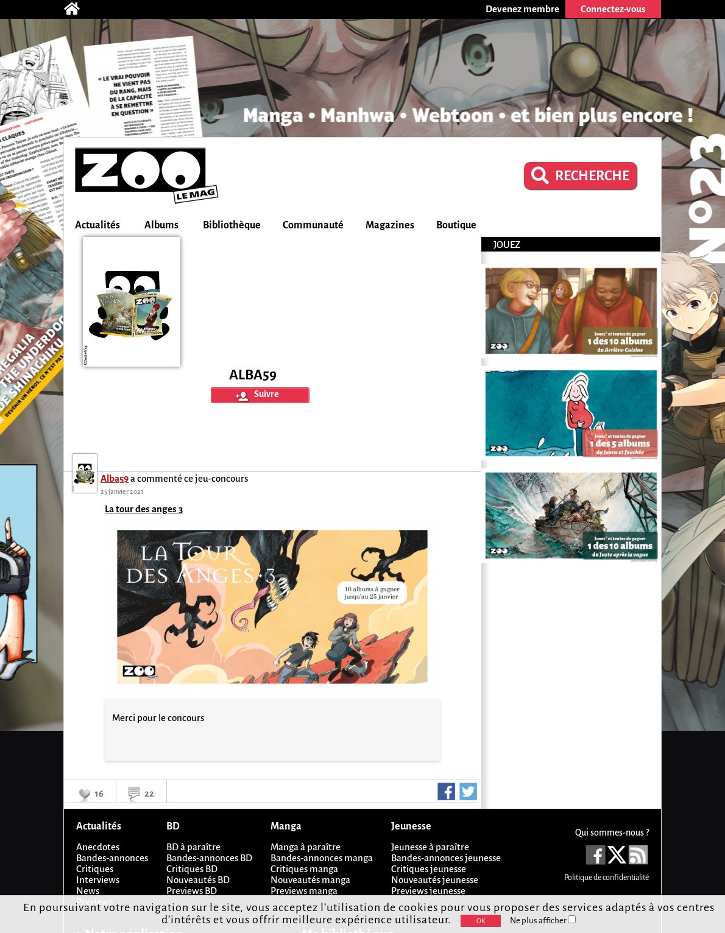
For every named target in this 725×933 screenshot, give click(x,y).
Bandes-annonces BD (209, 858)
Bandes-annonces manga (322, 858)
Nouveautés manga (310, 880)
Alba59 (115, 478)
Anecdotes (97, 847)
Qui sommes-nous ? (612, 832)
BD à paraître (193, 847)
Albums (161, 225)
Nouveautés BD (198, 880)
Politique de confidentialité (606, 877)
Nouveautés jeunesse (434, 880)
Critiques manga (304, 869)
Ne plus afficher (543, 920)
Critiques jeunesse (428, 869)
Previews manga (304, 890)
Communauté (313, 225)
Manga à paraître (306, 847)
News (87, 890)
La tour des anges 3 (144, 509)
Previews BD (191, 890)
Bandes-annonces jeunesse (446, 858)
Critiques (94, 869)
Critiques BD (191, 869)
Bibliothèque (232, 225)
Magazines (390, 225)
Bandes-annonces (112, 858)
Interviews (97, 880)
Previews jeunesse (428, 890)
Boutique (456, 225)
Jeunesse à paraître (430, 847)
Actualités (97, 225)
